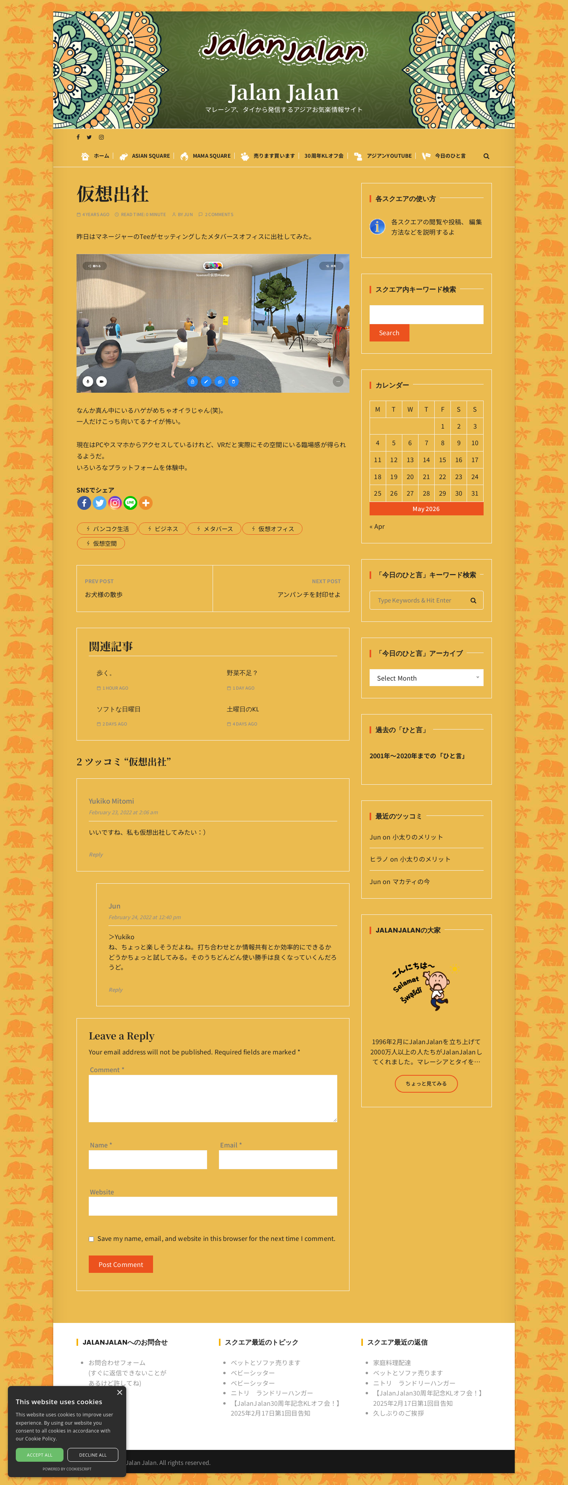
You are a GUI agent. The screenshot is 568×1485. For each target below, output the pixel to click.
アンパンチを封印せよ (309, 594)
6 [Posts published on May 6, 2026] (410, 443)
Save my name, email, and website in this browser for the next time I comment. (216, 1238)
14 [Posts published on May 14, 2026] (426, 459)
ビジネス (167, 528)
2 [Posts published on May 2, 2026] (459, 426)
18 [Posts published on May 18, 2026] (377, 476)
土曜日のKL (243, 708)
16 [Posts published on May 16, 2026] (458, 459)
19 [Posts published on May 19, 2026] (393, 476)
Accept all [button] (39, 1455)
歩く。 (106, 672)
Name (101, 1144)
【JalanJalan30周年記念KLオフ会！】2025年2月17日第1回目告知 (287, 1408)
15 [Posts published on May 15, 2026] (442, 459)
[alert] (67, 1431)
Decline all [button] (93, 1455)
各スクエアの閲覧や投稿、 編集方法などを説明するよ (436, 227)
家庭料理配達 (392, 1362)
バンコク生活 (111, 528)
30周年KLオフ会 (324, 155)
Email (231, 1144)
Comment (107, 1069)
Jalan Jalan (284, 91)
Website (102, 1191)
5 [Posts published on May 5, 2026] (394, 443)
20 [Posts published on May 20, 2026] (410, 476)
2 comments (219, 214)
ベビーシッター (253, 1372)
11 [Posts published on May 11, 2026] (377, 459)
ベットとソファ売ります (266, 1362)
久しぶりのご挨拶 (398, 1413)
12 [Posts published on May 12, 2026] (393, 459)
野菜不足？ (242, 672)
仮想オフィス (276, 528)
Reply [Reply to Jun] (115, 989)
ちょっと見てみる (426, 1083)
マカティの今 (411, 881)
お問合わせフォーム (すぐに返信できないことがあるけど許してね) (127, 1372)
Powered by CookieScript (67, 1469)
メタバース (218, 528)
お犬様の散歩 (104, 594)
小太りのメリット (417, 836)
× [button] (119, 1393)
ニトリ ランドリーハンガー (272, 1392)
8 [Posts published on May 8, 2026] (443, 443)
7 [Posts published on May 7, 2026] (426, 443)
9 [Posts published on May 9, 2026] (459, 443)
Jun (188, 214)
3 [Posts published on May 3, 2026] (475, 426)
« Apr (377, 526)
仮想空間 (105, 543)
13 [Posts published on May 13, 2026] (410, 459)
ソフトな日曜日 (119, 708)
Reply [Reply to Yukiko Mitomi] (96, 854)
